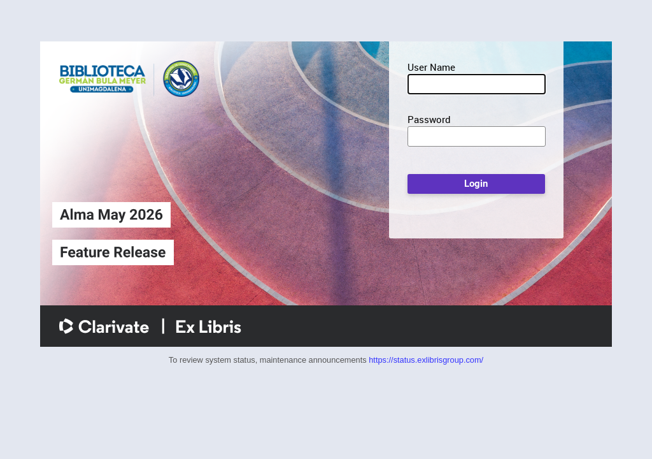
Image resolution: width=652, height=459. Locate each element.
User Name (431, 67)
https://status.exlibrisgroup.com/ (426, 360)
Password (429, 119)
